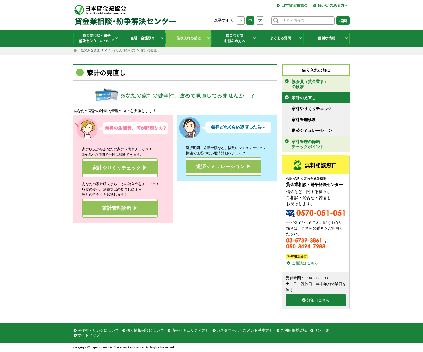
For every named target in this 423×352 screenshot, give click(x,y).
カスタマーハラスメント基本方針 (244, 330)
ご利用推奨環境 (293, 330)
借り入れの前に (123, 50)
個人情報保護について (145, 330)
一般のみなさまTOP (92, 50)
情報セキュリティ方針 (190, 330)
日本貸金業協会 (294, 5)
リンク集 (321, 330)
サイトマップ (88, 335)
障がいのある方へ (333, 5)
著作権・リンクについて (98, 330)
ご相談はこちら (305, 263)
